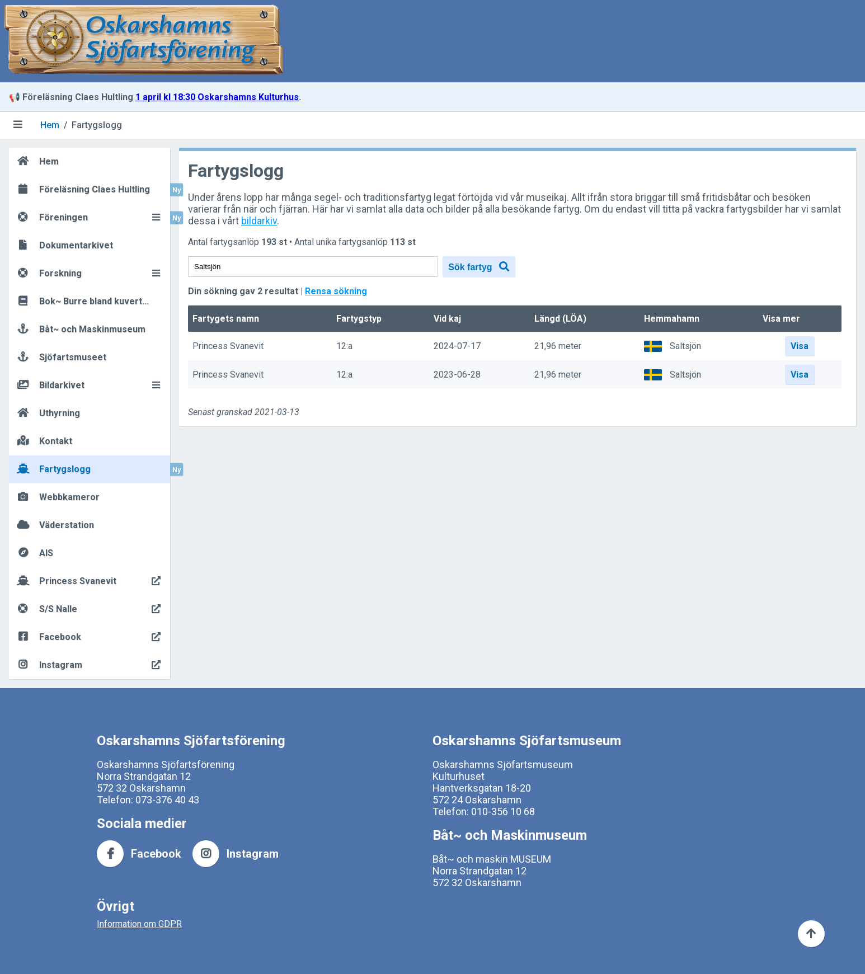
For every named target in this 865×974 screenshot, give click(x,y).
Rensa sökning (336, 291)
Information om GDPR (139, 924)
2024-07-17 (457, 346)
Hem (49, 125)
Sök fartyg (478, 266)
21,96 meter (557, 346)
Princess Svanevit (228, 346)
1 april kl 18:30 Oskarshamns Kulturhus (217, 97)
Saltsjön (685, 346)
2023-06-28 (457, 375)
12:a (344, 346)
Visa (799, 346)
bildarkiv (259, 221)
